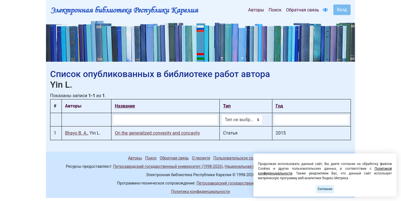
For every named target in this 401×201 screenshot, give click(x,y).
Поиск (275, 10)
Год (279, 106)
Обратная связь (302, 10)
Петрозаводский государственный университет (240, 183)
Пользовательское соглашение (242, 158)
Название (125, 106)
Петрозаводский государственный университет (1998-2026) (168, 166)
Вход (342, 9)
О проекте (201, 158)
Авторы (256, 10)
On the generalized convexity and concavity (157, 133)
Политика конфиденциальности (200, 191)
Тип (227, 106)
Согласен (325, 189)
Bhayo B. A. (76, 133)
